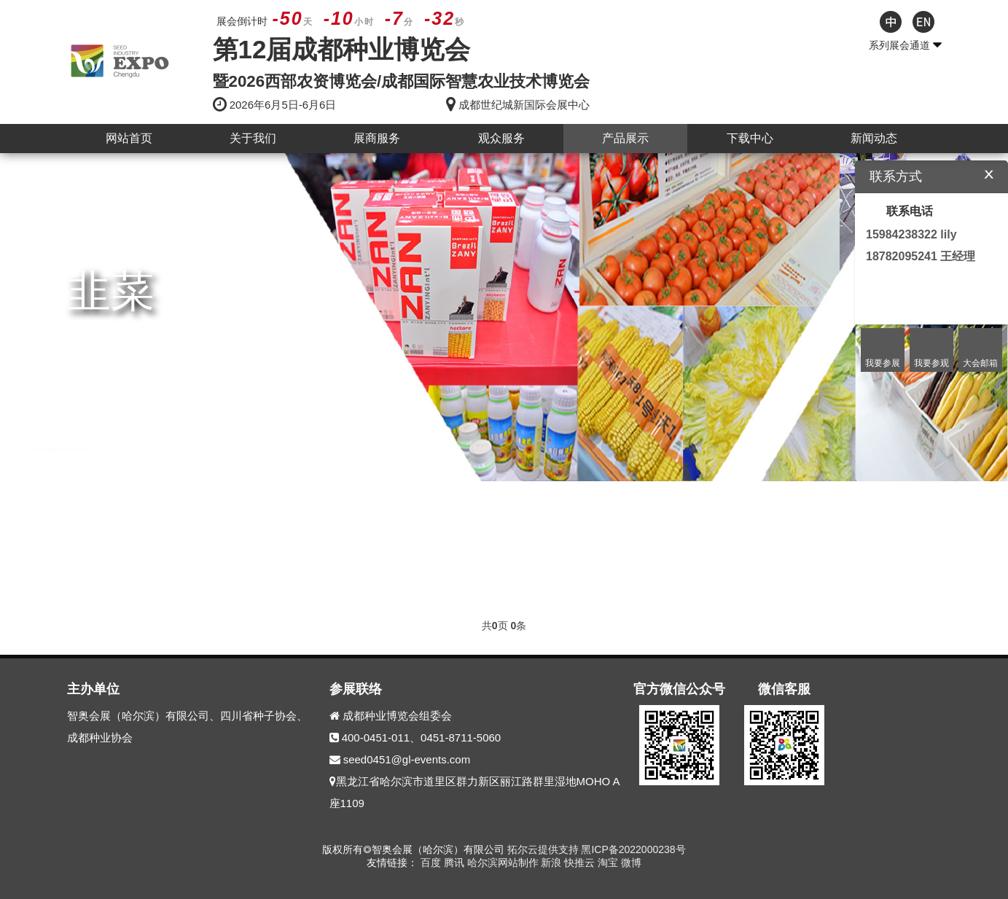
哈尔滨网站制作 (504, 862)
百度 (432, 862)
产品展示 (625, 138)
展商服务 (376, 138)
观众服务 (501, 138)
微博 (631, 862)
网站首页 (129, 138)
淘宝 (609, 862)
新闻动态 (874, 138)
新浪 (552, 862)
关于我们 (253, 138)
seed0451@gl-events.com (407, 759)
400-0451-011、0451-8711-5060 (421, 737)
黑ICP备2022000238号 (633, 849)
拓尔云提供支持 (543, 849)
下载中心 (750, 138)
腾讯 (455, 862)
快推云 (581, 862)
